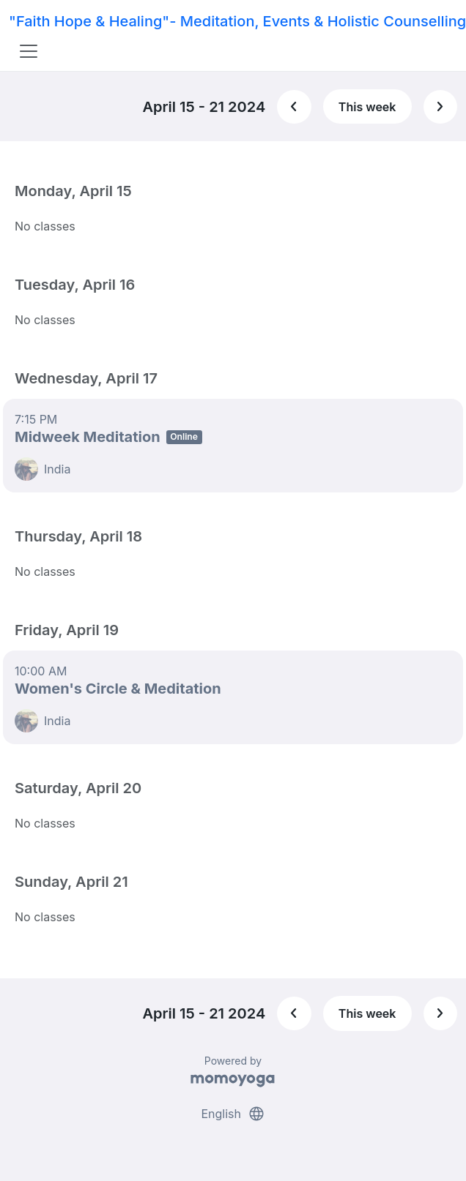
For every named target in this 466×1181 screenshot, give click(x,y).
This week (367, 107)
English (233, 1113)
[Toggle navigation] (28, 51)
